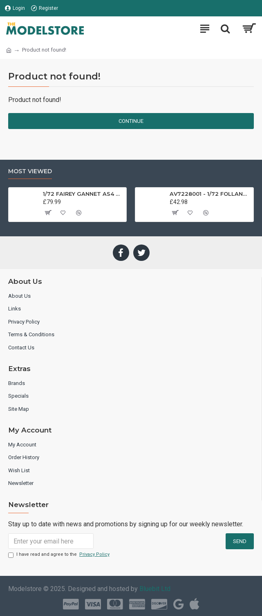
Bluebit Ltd (154, 589)
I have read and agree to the (59, 554)
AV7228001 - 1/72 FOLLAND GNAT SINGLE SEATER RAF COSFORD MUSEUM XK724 (210, 193)
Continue (131, 121)
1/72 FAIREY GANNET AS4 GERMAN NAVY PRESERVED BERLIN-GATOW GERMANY (83, 193)
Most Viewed (30, 171)
